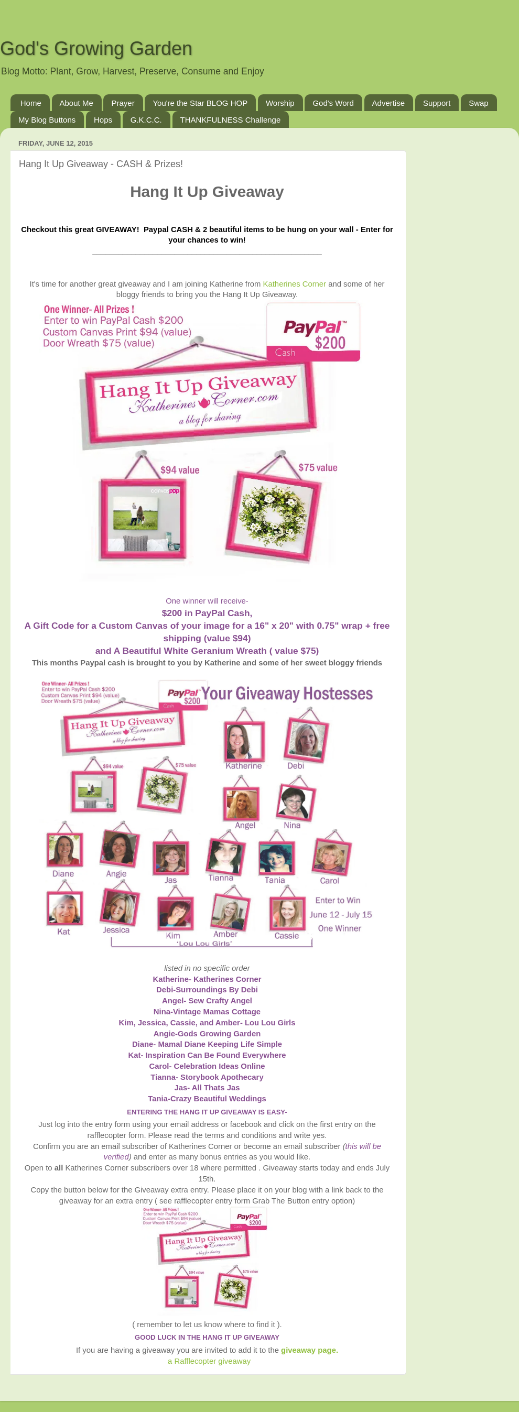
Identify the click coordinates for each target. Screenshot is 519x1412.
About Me (76, 102)
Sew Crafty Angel (220, 1001)
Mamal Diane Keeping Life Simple (220, 1044)
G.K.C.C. (146, 119)
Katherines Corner (294, 284)
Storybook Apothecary (222, 1077)
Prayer (122, 102)
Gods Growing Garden (219, 1034)
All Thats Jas (216, 1087)
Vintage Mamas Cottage (217, 1012)
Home (30, 102)
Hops (103, 119)
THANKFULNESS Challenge (230, 119)
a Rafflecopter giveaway (209, 1361)
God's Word (332, 102)
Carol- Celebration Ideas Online (207, 1066)
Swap (479, 102)
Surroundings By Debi (217, 990)
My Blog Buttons (46, 119)
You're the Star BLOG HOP (200, 102)
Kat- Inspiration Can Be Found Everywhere (207, 1055)
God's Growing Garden (96, 48)
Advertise (388, 102)
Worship (280, 102)
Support (437, 102)
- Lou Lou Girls (268, 1023)
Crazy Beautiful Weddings (218, 1098)
